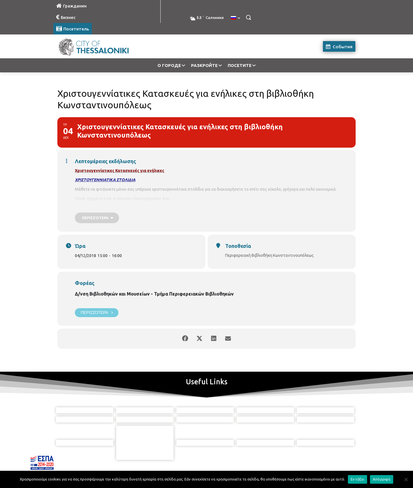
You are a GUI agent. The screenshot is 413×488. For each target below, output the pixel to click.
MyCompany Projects (340, 470)
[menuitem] (235, 18)
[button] (248, 17)
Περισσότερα (97, 312)
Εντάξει (357, 479)
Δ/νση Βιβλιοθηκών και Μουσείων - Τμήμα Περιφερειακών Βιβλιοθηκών (154, 293)
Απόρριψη (381, 479)
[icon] (232, 456)
